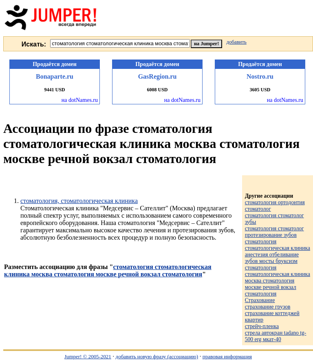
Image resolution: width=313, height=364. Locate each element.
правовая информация (227, 356)
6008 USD (157, 90)
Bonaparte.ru (54, 76)
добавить (236, 42)
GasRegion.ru (157, 76)
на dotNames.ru (80, 100)
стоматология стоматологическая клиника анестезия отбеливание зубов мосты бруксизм (277, 251)
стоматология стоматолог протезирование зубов (274, 231)
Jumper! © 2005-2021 (87, 356)
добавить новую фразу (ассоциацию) (157, 356)
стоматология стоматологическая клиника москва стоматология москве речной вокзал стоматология (108, 270)
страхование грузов (268, 307)
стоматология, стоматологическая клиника (79, 200)
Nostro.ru (260, 76)
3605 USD (259, 90)
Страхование (260, 300)
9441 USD (54, 90)
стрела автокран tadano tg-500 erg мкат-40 (275, 336)
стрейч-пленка (262, 326)
